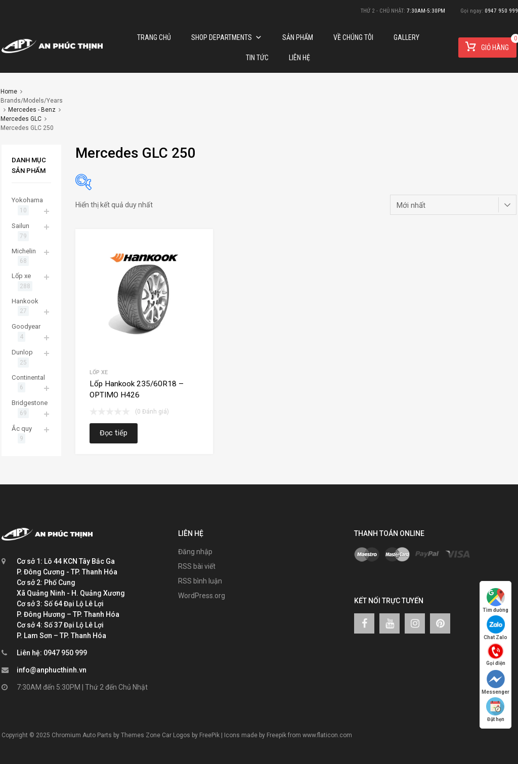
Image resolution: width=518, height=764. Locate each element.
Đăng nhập (195, 552)
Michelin (24, 251)
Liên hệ (299, 58)
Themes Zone (140, 735)
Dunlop (22, 352)
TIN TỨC (257, 58)
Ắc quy (22, 428)
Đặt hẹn (495, 709)
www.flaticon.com (327, 735)
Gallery (406, 37)
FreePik (209, 735)
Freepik (276, 735)
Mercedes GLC (21, 118)
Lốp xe (99, 372)
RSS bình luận (200, 581)
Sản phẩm (297, 37)
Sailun (20, 226)
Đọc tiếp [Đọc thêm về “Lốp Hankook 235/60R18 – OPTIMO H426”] (113, 433)
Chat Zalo (495, 627)
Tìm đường (495, 600)
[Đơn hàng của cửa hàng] (453, 205)
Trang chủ (154, 37)
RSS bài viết (196, 566)
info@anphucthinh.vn (52, 670)
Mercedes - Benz (32, 109)
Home (9, 91)
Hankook (25, 301)
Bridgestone (30, 403)
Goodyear (26, 326)
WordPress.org (201, 596)
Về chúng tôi (353, 37)
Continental (28, 377)
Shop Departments (226, 37)
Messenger (495, 682)
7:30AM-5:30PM (426, 11)
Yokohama (27, 200)
